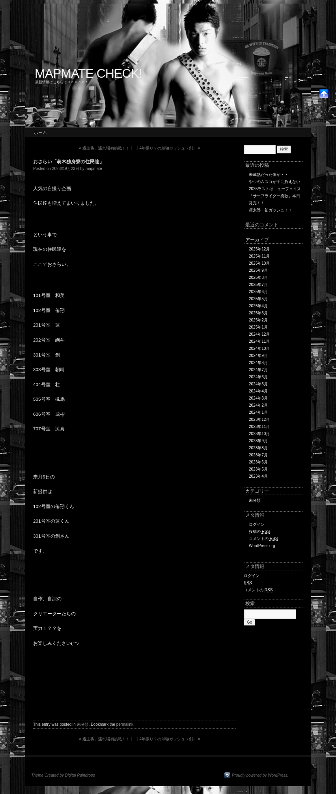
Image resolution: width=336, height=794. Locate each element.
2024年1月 (258, 412)
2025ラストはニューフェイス (275, 189)
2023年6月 (258, 462)
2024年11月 (259, 341)
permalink (124, 724)
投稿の (259, 531)
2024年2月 (258, 405)
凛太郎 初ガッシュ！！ (270, 210)
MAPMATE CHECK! (88, 73)
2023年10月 (259, 434)
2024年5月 (258, 384)
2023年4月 (258, 476)
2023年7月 (258, 455)
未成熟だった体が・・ (268, 174)
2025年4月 (258, 306)
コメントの (263, 538)
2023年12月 (259, 419)
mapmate (94, 168)
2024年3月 (258, 398)
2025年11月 (259, 256)
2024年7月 (258, 370)
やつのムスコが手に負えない (274, 181)
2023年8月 (258, 448)
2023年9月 (258, 441)
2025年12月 (259, 249)
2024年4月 (258, 391)
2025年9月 (258, 270)
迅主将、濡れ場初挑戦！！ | (105, 148)
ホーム (40, 132)
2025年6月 (258, 292)
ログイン (257, 524)
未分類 (83, 724)
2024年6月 (258, 377)
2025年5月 (258, 299)
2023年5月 (258, 469)
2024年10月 (259, 348)
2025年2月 (258, 320)
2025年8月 (258, 277)
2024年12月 (259, 334)
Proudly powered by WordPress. (260, 775)
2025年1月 (258, 327)
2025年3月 (258, 313)
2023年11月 (259, 426)
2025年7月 (258, 284)
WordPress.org (262, 546)
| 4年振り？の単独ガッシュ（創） (168, 148)
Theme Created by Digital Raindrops (63, 775)
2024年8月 (258, 363)
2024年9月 (258, 355)
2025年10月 (259, 263)
